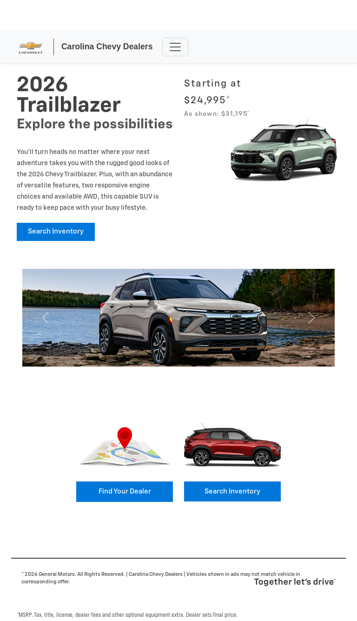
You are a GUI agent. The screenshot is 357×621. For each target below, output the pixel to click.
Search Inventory (56, 231)
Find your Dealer (125, 491)
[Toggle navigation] (175, 47)
